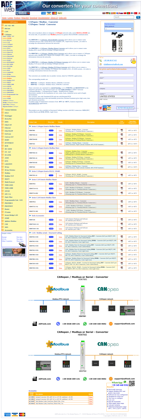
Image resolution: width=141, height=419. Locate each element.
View (60, 130)
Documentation (44, 17)
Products (17, 17)
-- (68, 18)
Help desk (25, 17)
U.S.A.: (4, 239)
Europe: (4, 237)
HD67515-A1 (33, 206)
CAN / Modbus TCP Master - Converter (80, 188)
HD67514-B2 (33, 193)
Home (4, 17)
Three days (19, 241)
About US (54, 17)
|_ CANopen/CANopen (10, 102)
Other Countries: (7, 241)
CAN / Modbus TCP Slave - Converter (80, 206)
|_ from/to (6, 38)
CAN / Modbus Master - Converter (80, 183)
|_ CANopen (7, 100)
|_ (8, 36)
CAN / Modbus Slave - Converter (80, 201)
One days (19, 237)
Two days (19, 239)
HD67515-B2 (33, 211)
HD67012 (32, 202)
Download (33, 17)
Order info (63, 17)
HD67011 (32, 184)
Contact (10, 17)
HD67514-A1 (33, 188)
